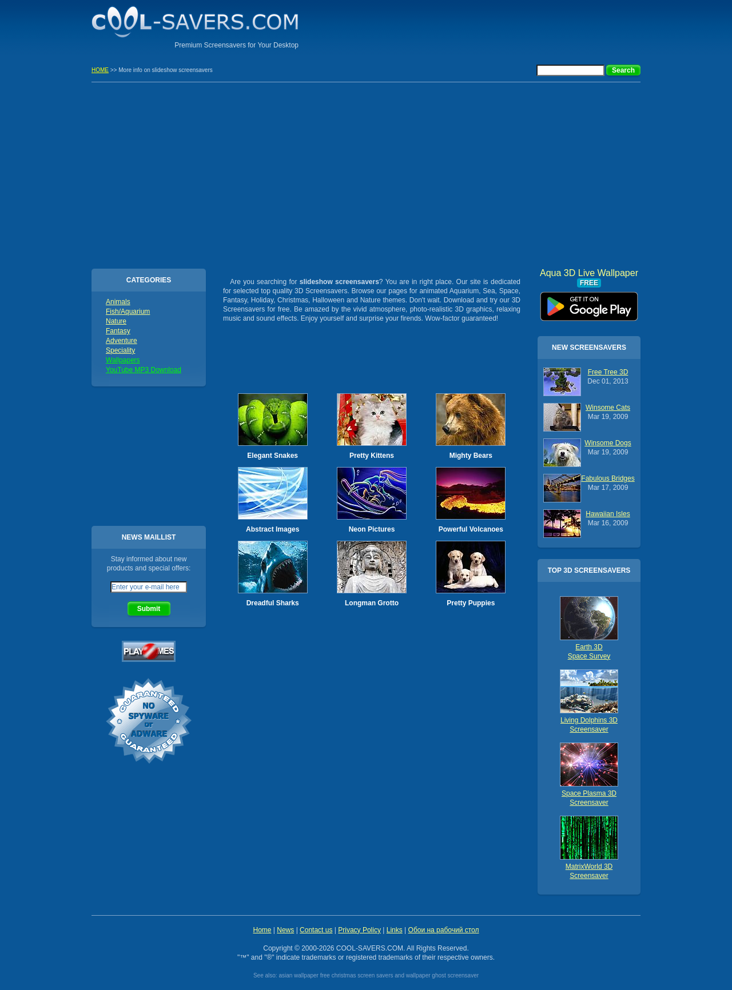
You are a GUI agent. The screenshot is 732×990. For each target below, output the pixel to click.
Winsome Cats (608, 408)
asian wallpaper (299, 975)
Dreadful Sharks (272, 603)
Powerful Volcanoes (471, 529)
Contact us (316, 930)
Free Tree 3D (608, 372)
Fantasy (118, 331)
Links (395, 930)
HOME (100, 70)
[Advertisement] (506, 26)
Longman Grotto (372, 603)
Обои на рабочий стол (443, 930)
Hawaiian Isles (608, 514)
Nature (116, 321)
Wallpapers (123, 360)
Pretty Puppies (471, 603)
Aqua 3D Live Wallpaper (589, 302)
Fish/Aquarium (128, 312)
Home (262, 930)
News (285, 930)
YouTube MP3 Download (143, 370)
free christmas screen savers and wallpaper (375, 975)
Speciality (120, 350)
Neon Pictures (372, 529)
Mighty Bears (470, 456)
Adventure (121, 341)
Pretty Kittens (371, 456)
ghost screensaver (455, 975)
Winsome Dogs (607, 443)
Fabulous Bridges (607, 478)
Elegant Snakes (272, 456)
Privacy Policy (359, 930)
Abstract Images (272, 529)
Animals (118, 302)
